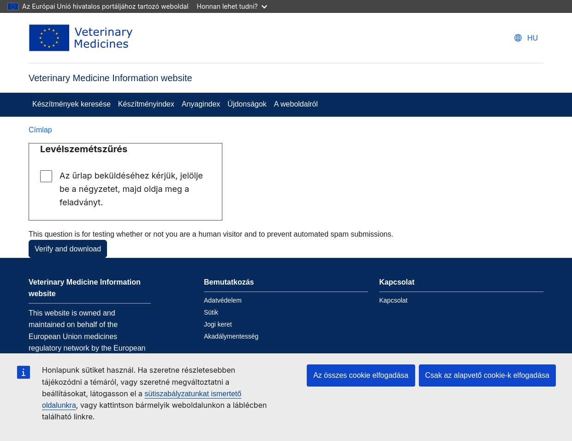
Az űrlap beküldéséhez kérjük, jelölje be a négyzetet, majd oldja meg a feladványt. (131, 189)
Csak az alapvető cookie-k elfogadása (487, 375)
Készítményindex (146, 104)
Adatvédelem (223, 300)
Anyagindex (201, 104)
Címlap (40, 130)
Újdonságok (247, 104)
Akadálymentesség (231, 336)
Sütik (211, 312)
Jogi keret (218, 324)
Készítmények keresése (71, 104)
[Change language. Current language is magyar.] (526, 38)
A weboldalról (296, 104)
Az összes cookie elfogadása (360, 375)
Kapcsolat (393, 300)
